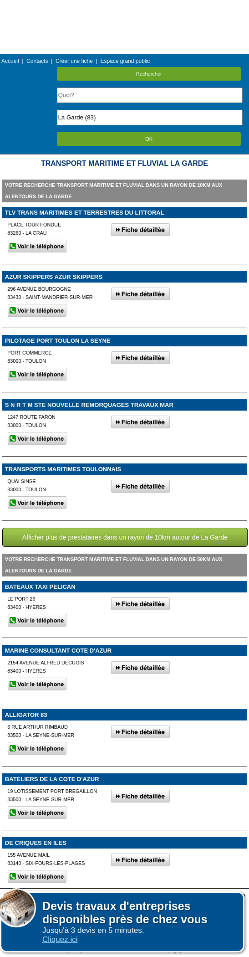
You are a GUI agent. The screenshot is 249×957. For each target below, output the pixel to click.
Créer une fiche (74, 61)
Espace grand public (125, 61)
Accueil (10, 61)
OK (148, 139)
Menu (124, 6)
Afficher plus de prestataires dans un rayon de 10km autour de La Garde (125, 537)
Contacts (37, 61)
